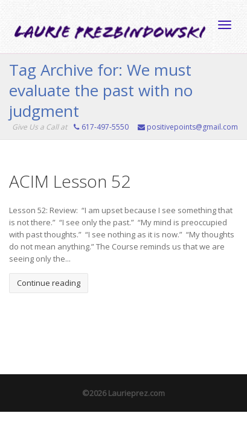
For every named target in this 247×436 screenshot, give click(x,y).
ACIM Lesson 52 (69, 181)
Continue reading (48, 282)
